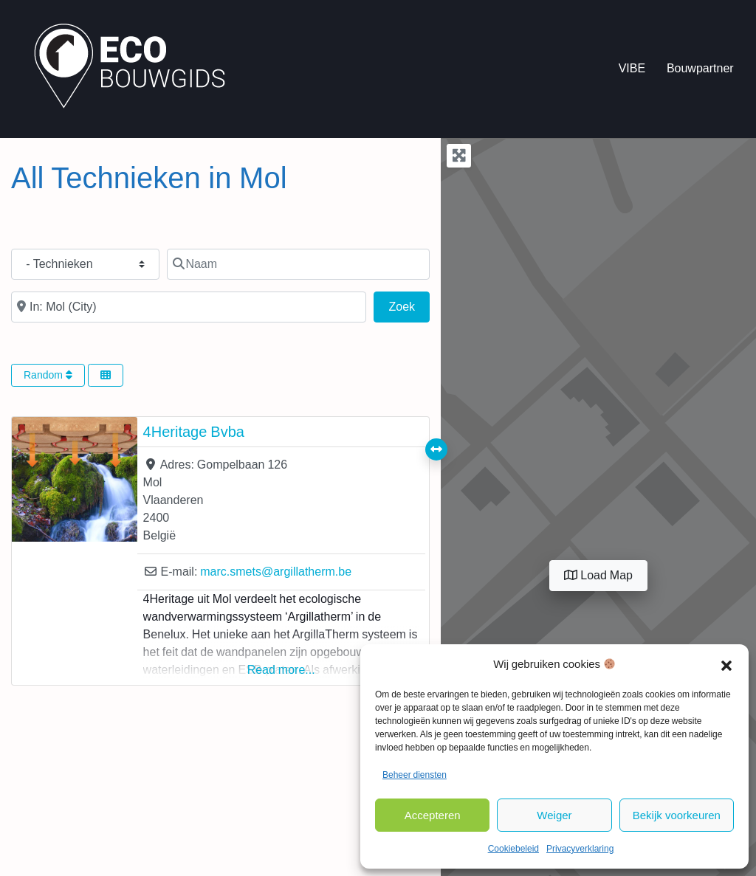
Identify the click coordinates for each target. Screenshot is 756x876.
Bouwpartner (700, 68)
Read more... (281, 669)
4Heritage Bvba (193, 432)
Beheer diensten (414, 775)
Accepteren (433, 815)
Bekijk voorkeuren (677, 815)
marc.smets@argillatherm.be (275, 571)
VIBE (632, 68)
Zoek (409, 305)
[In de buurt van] (188, 307)
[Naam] (298, 264)
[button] (726, 664)
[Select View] (105, 375)
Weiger (554, 815)
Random (48, 375)
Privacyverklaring (580, 849)
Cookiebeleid (513, 849)
